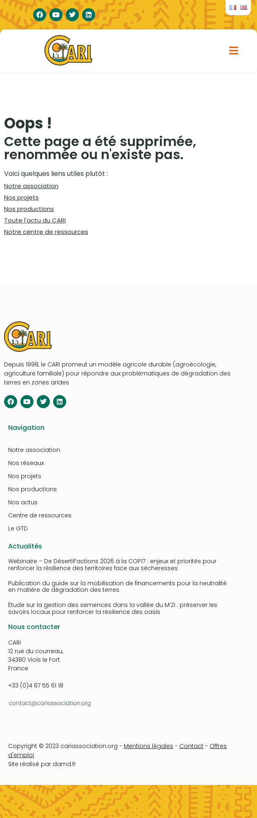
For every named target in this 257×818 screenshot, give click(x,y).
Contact (191, 746)
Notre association (31, 186)
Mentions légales (148, 746)
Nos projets (21, 197)
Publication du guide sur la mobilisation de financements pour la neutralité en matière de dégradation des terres (117, 586)
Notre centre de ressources (46, 231)
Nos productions (29, 208)
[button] (234, 50)
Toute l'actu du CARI (35, 220)
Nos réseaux (26, 463)
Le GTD (18, 528)
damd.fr (64, 764)
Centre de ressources (40, 515)
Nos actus (23, 502)
